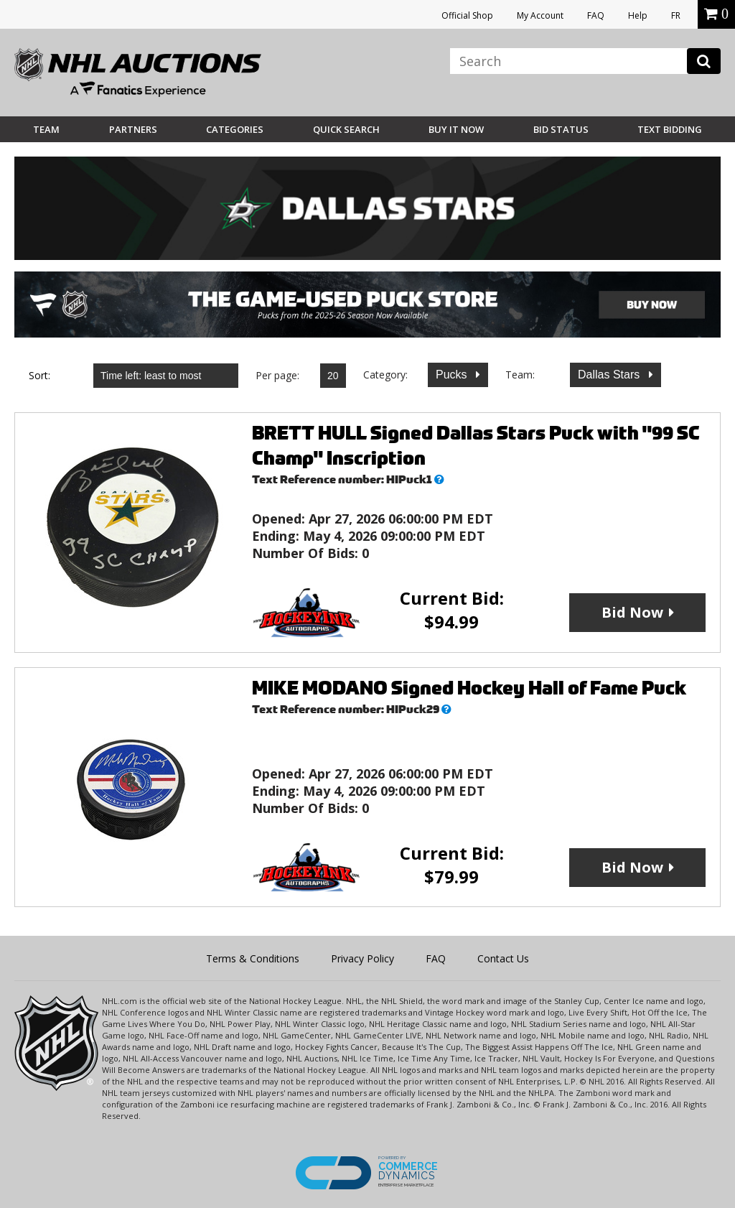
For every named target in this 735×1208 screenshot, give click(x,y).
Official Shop (467, 15)
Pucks (453, 374)
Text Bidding (669, 129)
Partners (133, 129)
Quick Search (346, 129)
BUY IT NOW (456, 129)
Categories (234, 129)
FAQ (595, 15)
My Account (540, 15)
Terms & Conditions (252, 958)
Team (46, 129)
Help (637, 15)
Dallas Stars (610, 374)
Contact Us (503, 958)
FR (675, 15)
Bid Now (632, 612)
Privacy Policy (362, 958)
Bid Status (561, 129)
